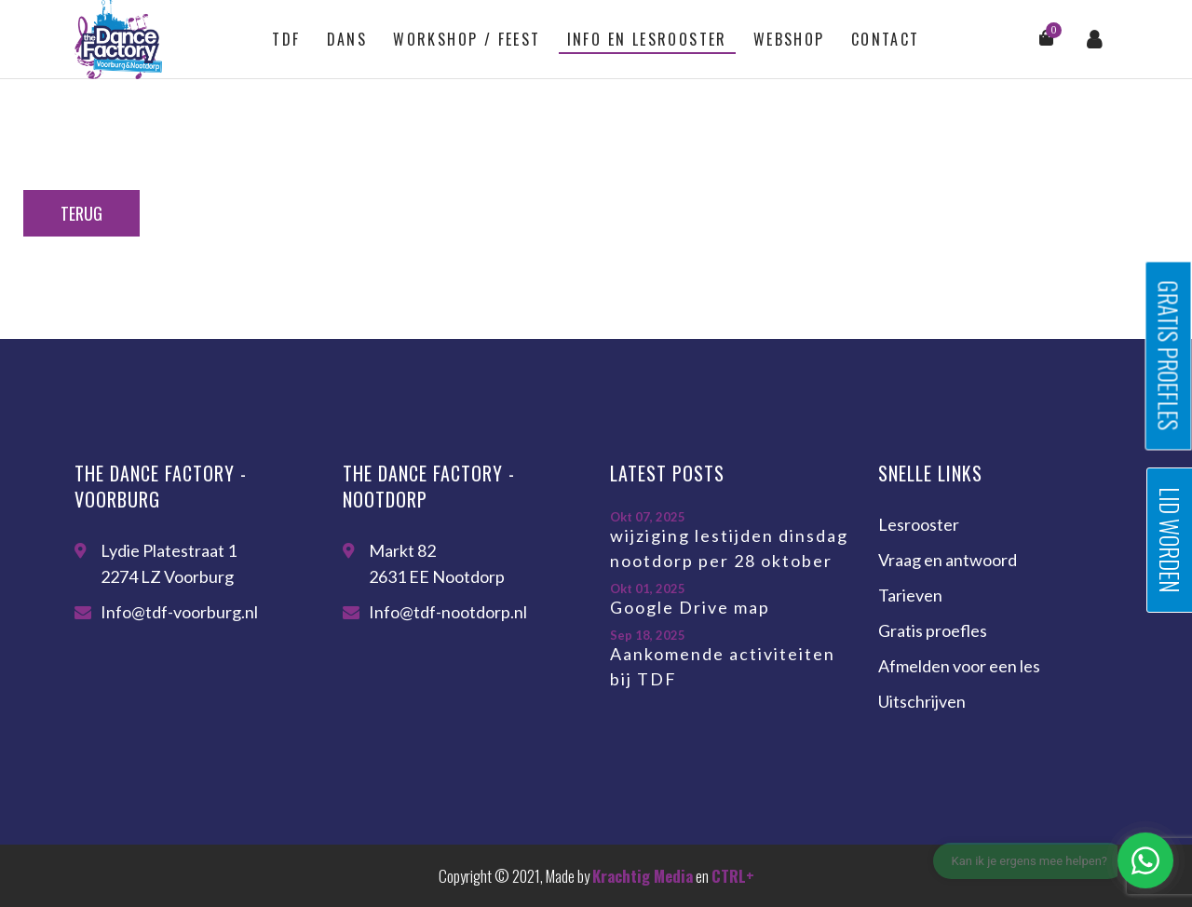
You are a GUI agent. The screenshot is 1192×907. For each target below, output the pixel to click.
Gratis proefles (932, 630)
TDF (286, 39)
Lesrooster (918, 524)
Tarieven (910, 595)
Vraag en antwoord (947, 559)
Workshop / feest (466, 39)
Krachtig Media (642, 875)
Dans (347, 39)
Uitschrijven (922, 701)
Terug (81, 213)
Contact (885, 39)
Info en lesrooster (647, 39)
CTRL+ (732, 875)
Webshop (789, 39)
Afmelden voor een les (959, 666)
